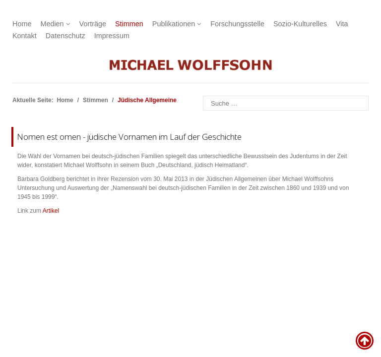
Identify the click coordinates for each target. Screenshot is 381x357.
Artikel (51, 210)
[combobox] (286, 103)
